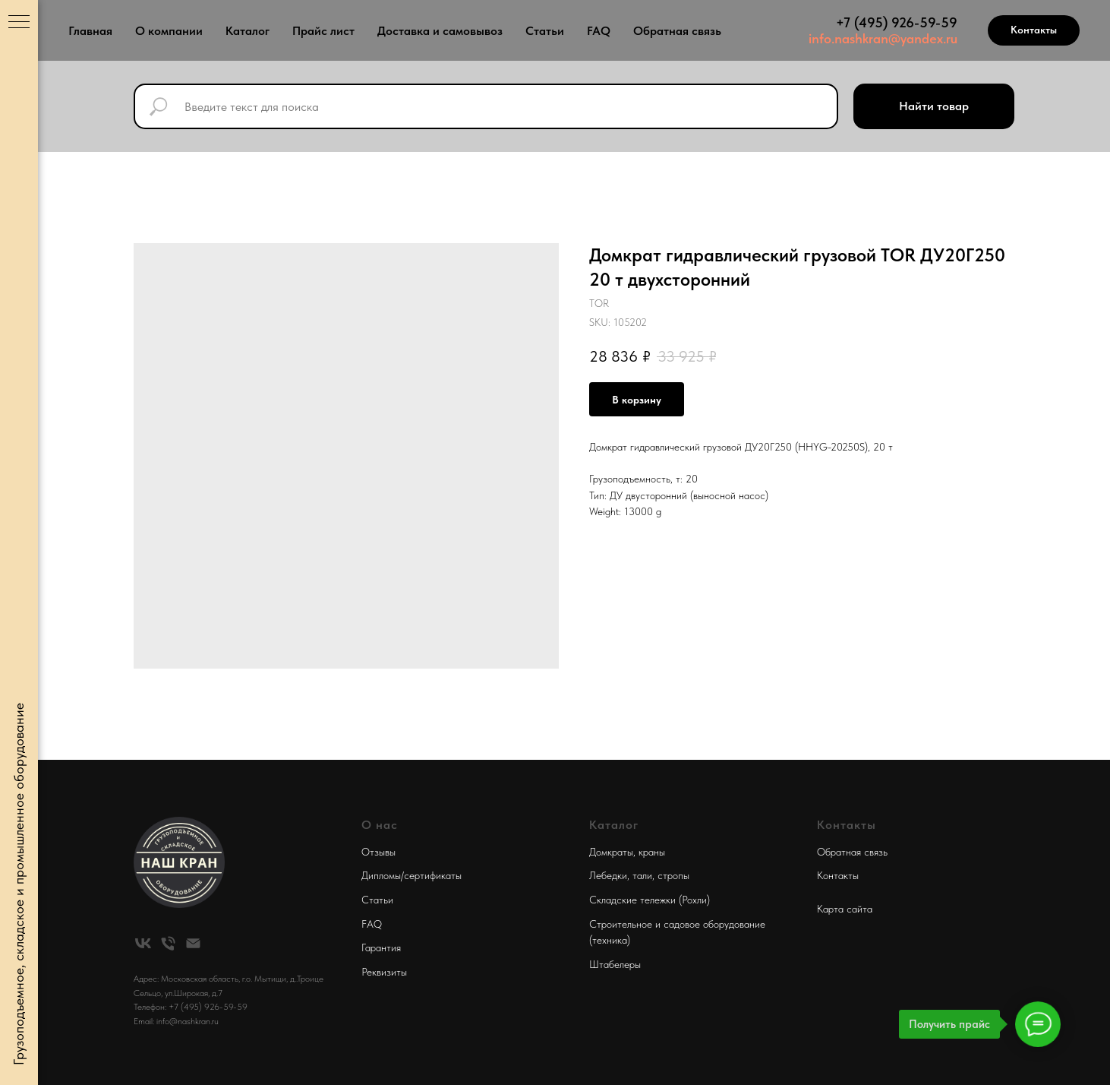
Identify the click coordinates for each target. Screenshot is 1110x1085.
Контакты (838, 875)
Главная (90, 31)
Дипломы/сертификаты (411, 875)
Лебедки (608, 875)
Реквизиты (384, 972)
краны (652, 852)
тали (642, 875)
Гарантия (381, 947)
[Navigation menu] (19, 22)
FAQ (598, 31)
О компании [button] (169, 31)
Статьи (544, 31)
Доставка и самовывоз (440, 31)
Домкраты (611, 852)
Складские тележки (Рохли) (649, 900)
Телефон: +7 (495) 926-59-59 (191, 1006)
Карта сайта (844, 909)
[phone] (168, 943)
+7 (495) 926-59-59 (896, 22)
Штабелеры (615, 964)
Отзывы (378, 852)
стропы (673, 875)
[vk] (143, 943)
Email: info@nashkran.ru (176, 1021)
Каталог (247, 31)
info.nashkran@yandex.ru (883, 38)
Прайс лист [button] (323, 31)
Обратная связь (677, 31)
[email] (193, 943)
